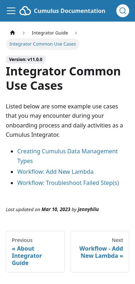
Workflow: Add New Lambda (55, 172)
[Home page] (12, 32)
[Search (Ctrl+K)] (122, 10)
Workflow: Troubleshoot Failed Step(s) (68, 183)
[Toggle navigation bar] (11, 10)
